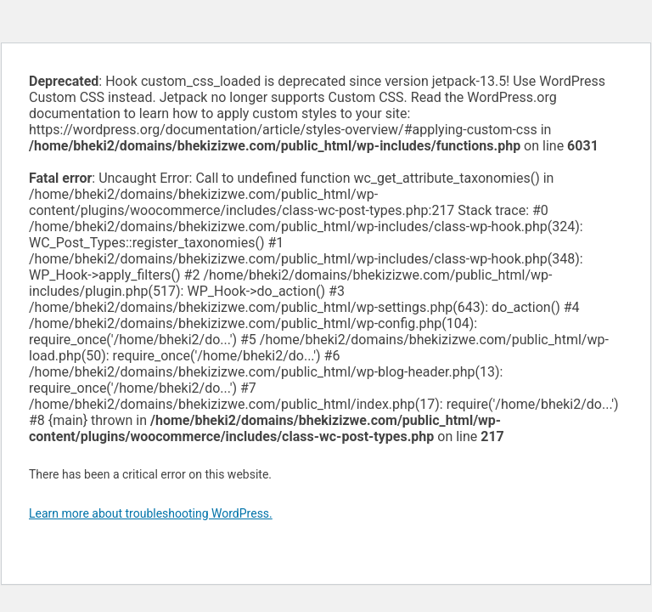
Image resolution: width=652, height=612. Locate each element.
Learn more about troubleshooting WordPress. (151, 513)
